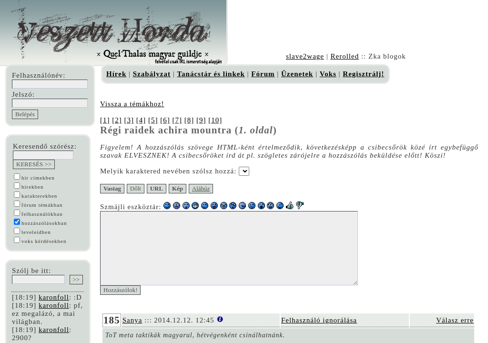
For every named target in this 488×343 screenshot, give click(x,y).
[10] (215, 120)
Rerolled (344, 56)
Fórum (262, 74)
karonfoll (54, 297)
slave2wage (305, 56)
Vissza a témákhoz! (132, 104)
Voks (328, 74)
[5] (153, 120)
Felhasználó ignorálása (319, 334)
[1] (105, 120)
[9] (201, 120)
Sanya (132, 334)
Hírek (116, 74)
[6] (165, 120)
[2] (117, 120)
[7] (178, 120)
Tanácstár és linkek (210, 74)
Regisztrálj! (363, 74)
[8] (189, 120)
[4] (141, 120)
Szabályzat (152, 74)
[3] (129, 120)
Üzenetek (297, 74)
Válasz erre (455, 334)
